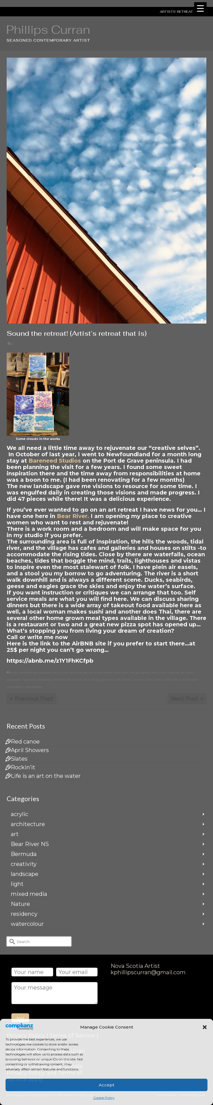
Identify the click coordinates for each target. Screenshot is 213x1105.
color (153, 672)
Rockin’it (23, 767)
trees (149, 679)
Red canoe (25, 741)
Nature (20, 904)
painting (107, 679)
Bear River (121, 672)
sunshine (138, 679)
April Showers (30, 750)
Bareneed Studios (56, 460)
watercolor (189, 679)
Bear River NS (30, 844)
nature (77, 679)
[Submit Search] (11, 941)
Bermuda (24, 854)
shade (127, 679)
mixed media (62, 679)
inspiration (14, 679)
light (17, 884)
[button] (204, 1027)
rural (118, 679)
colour (162, 672)
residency (24, 914)
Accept (106, 1085)
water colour (172, 679)
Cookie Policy (104, 1098)
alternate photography (35, 672)
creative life (176, 672)
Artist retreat (84, 672)
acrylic (13, 672)
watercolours (33, 687)
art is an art (66, 672)
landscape (45, 679)
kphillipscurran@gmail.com (148, 972)
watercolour (15, 687)
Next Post (184, 698)
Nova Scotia (91, 679)
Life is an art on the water (46, 776)
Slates (19, 758)
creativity (24, 864)
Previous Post (34, 698)
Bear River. (73, 516)
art (55, 672)
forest (189, 672)
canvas (134, 672)
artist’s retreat (103, 672)
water (158, 679)
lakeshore (29, 679)
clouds (144, 672)
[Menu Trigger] (200, 8)
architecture (28, 824)
